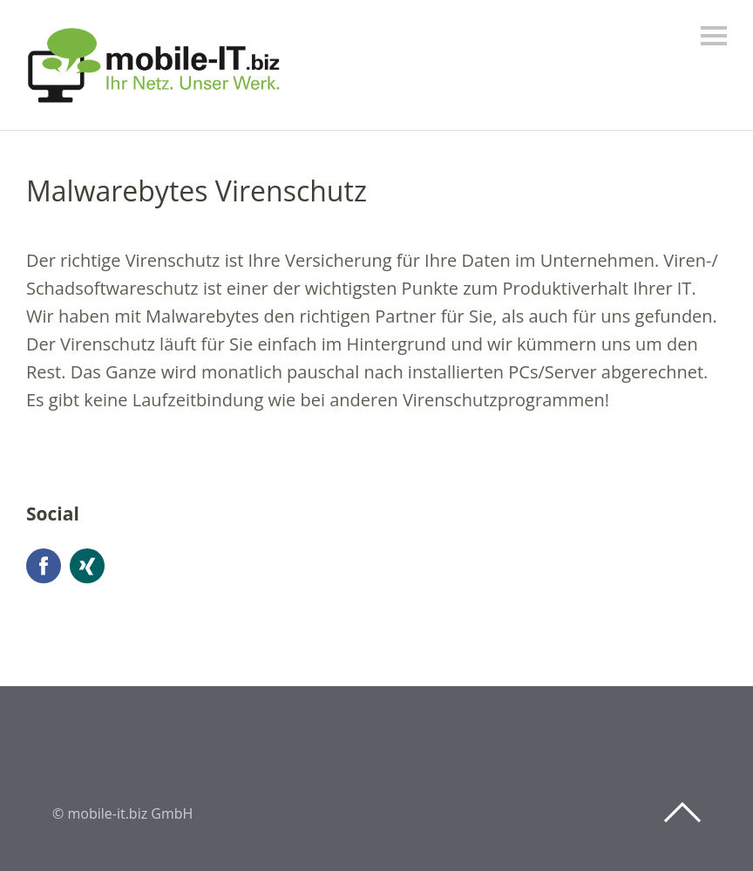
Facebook (43, 565)
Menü (714, 35)
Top (682, 812)
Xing (87, 565)
